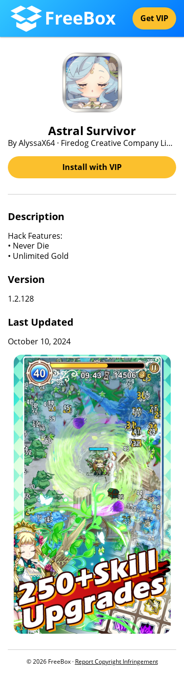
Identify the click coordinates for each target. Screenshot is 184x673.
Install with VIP (92, 167)
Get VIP (154, 18)
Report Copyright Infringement (116, 661)
